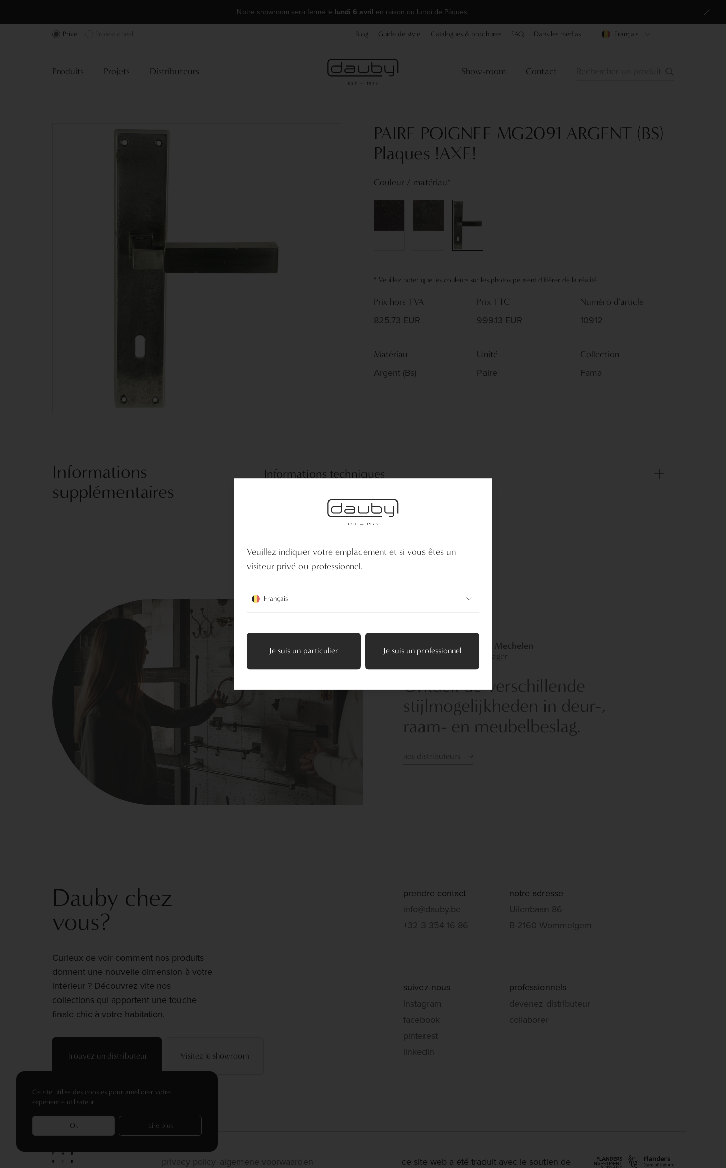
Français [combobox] (363, 599)
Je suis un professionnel (422, 650)
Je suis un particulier (303, 650)
